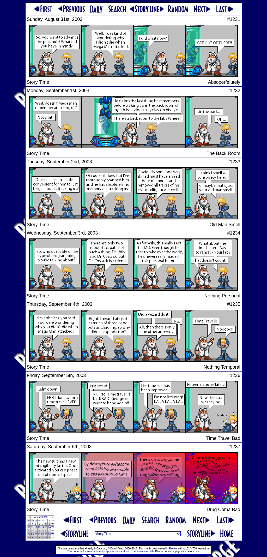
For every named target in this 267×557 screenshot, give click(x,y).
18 (32, 530)
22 (46, 530)
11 (32, 527)
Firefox (173, 548)
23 (49, 530)
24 (29, 534)
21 (42, 530)
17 (29, 530)
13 (39, 527)
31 (42, 520)
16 (49, 527)
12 (35, 527)
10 (29, 527)
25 (32, 534)
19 (35, 530)
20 (39, 530)
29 (35, 520)
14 (42, 527)
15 (46, 527)
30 (39, 520)
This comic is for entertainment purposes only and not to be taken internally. (110, 551)
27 (29, 520)
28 (32, 520)
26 (35, 534)
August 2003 (40, 517)
